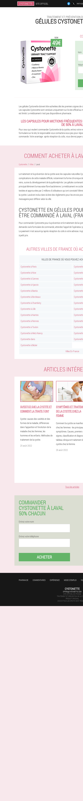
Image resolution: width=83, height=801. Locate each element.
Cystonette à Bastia (29, 290)
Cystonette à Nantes (30, 314)
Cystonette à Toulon (29, 327)
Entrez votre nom (26, 521)
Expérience (55, 580)
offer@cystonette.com (72, 591)
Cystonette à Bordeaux (31, 296)
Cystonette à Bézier (29, 345)
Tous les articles (72, 486)
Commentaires (39, 580)
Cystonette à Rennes (30, 320)
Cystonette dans (28, 339)
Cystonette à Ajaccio (30, 284)
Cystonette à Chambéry (31, 302)
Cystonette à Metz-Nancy (32, 333)
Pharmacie (23, 580)
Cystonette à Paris (29, 266)
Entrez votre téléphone (29, 536)
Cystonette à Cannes (30, 278)
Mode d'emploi (70, 580)
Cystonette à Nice (28, 272)
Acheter (44, 557)
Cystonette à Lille (28, 308)
